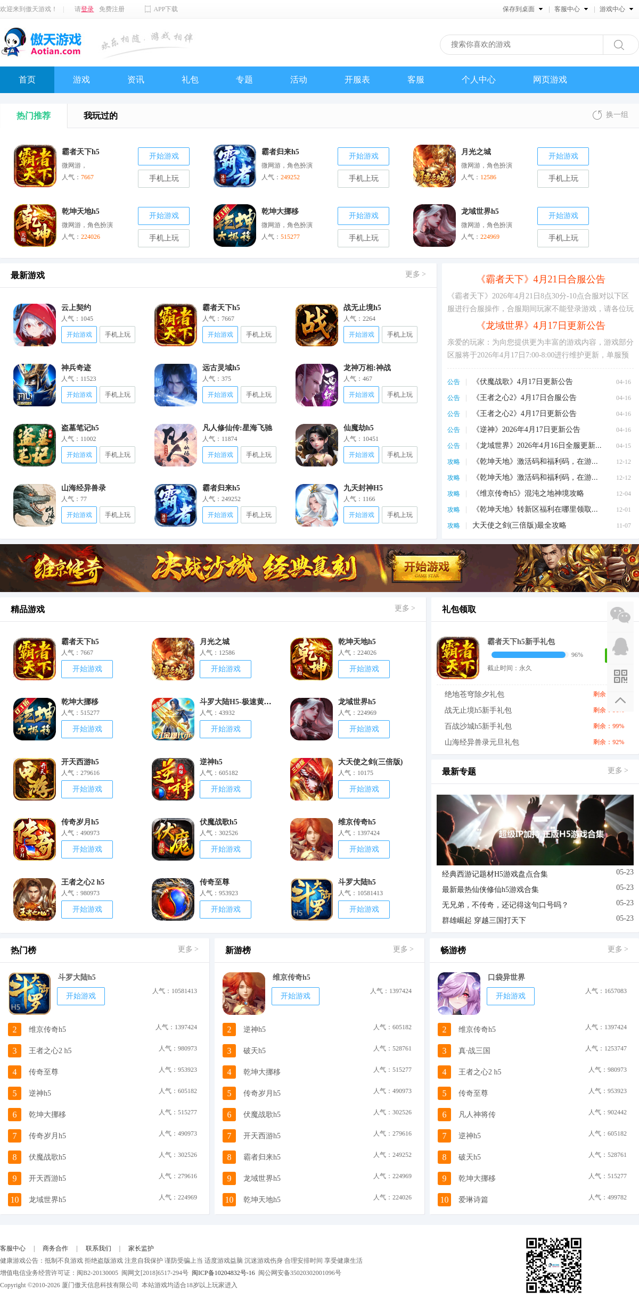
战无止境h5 (362, 308)
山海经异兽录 (83, 488)
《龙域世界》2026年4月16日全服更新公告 (541, 445)
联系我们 (98, 1248)
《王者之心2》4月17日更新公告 (524, 414)
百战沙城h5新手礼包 (478, 726)
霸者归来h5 (221, 488)
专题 (244, 79)
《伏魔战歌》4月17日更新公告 (522, 382)
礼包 (190, 79)
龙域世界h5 (357, 702)
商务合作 (55, 1248)
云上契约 (76, 308)
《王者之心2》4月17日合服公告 (524, 398)
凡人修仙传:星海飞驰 (237, 428)
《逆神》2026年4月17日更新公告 (526, 429)
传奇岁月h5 (80, 822)
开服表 (357, 79)
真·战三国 (474, 1051)
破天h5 (254, 1051)
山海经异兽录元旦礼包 (482, 742)
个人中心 (479, 79)
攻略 (453, 461)
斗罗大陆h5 (357, 882)
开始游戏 (164, 156)
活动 (298, 79)
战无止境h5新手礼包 (478, 710)
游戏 (81, 79)
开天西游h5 (80, 762)
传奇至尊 (215, 882)
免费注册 (112, 9)
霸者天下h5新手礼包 (521, 642)
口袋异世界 (506, 977)
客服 (415, 79)
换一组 (617, 115)
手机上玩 (164, 178)
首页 (27, 79)
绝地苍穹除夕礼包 (474, 694)
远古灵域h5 (221, 368)
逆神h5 (211, 762)
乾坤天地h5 (357, 642)
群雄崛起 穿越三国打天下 (484, 920)
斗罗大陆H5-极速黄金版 (239, 702)
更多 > (415, 274)
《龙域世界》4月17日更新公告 (540, 325)
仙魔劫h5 (358, 428)
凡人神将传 (477, 1115)
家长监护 (141, 1248)
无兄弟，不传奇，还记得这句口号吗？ (505, 905)
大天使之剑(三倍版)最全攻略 (519, 525)
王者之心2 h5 (82, 882)
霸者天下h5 (221, 308)
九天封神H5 (363, 488)
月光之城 (215, 642)
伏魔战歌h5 (218, 822)
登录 (87, 9)
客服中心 (13, 1248)
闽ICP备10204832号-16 (223, 1273)
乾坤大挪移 (80, 702)
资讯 (135, 79)
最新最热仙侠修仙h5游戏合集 (490, 890)
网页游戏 (550, 79)
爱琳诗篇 (473, 1200)
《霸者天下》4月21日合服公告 (540, 279)
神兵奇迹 (76, 368)
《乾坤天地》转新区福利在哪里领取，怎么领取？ (554, 509)
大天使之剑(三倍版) (370, 762)
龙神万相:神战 (367, 368)
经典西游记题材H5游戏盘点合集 (495, 874)
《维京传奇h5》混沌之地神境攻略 (528, 493)
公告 (453, 382)
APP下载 (165, 9)
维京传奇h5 (357, 822)
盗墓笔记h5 (80, 428)
